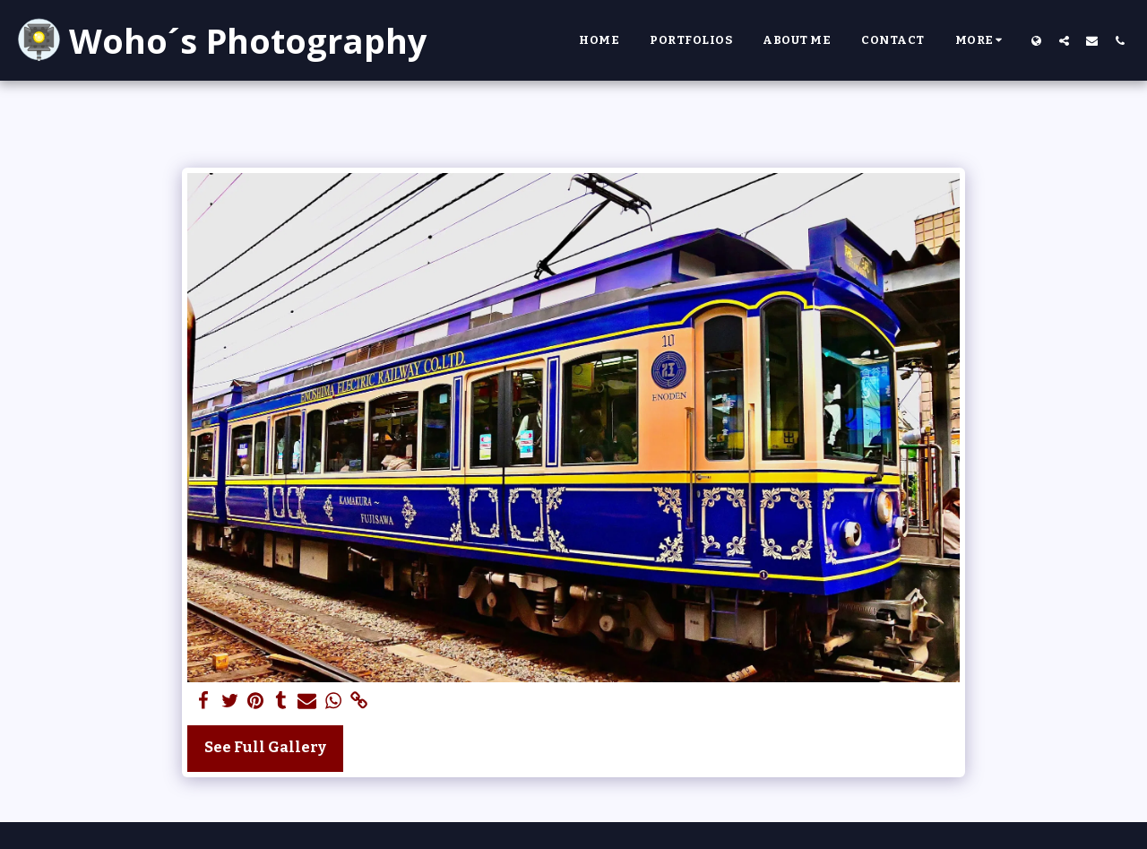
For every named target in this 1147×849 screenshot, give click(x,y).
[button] (1064, 40)
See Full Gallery (265, 747)
